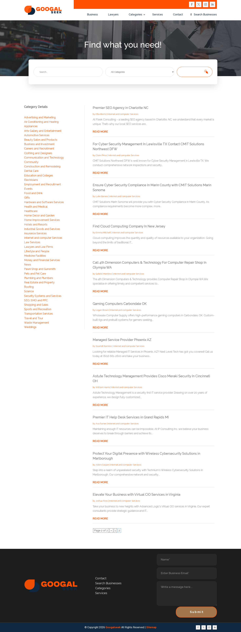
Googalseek (113, 627)
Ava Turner (101, 423)
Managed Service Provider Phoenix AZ (122, 340)
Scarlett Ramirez (104, 346)
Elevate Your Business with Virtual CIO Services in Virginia (136, 494)
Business (92, 14)
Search (191, 72)
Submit (197, 612)
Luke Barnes (102, 196)
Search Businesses (205, 14)
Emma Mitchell (103, 232)
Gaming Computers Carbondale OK (120, 304)
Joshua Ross (102, 501)
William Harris (103, 387)
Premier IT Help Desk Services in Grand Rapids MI (131, 417)
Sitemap (151, 627)
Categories (135, 14)
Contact (178, 14)
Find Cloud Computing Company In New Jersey (129, 226)
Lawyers (113, 14)
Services (157, 14)
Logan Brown (102, 310)
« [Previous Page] (111, 530)
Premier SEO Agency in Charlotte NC (120, 108)
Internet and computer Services (123, 114)
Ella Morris (101, 114)
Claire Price (101, 155)
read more (100, 131)
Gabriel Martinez (104, 274)
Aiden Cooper (102, 464)
